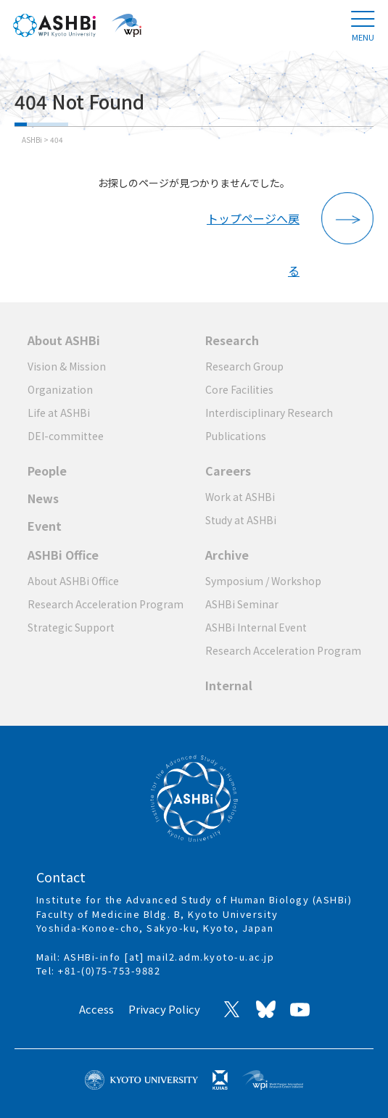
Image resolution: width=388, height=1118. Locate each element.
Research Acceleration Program (105, 604)
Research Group (244, 366)
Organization (60, 389)
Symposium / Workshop (263, 581)
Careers (228, 470)
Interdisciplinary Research (269, 412)
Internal (228, 685)
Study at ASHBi (240, 520)
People (47, 470)
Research (232, 340)
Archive (227, 554)
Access (96, 1008)
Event (45, 525)
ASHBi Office (63, 554)
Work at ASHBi (240, 496)
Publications (235, 435)
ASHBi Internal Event (256, 627)
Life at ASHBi (59, 412)
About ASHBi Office (73, 581)
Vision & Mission (67, 366)
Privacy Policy (164, 1008)
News (43, 498)
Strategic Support (71, 627)
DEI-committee (66, 435)
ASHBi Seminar (241, 604)
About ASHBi (64, 340)
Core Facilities (239, 389)
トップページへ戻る (253, 227)
